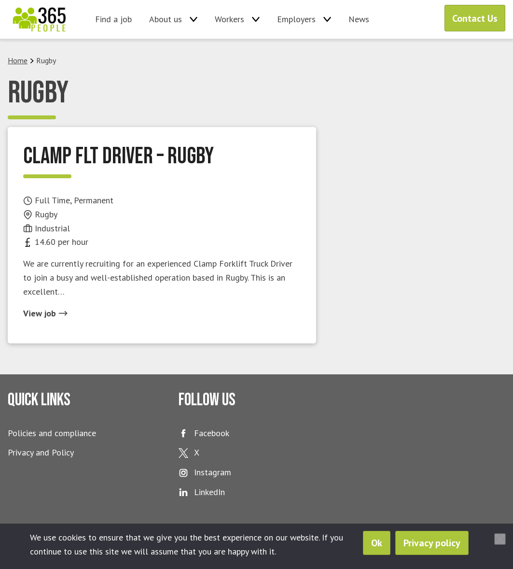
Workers (229, 19)
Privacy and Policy (41, 452)
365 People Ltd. (39, 19)
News (358, 19)
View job (45, 313)
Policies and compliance (52, 433)
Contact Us (475, 18)
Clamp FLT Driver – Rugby (118, 156)
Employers (296, 19)
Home (18, 60)
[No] (500, 539)
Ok (376, 543)
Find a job (113, 19)
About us (165, 19)
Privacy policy (431, 543)
